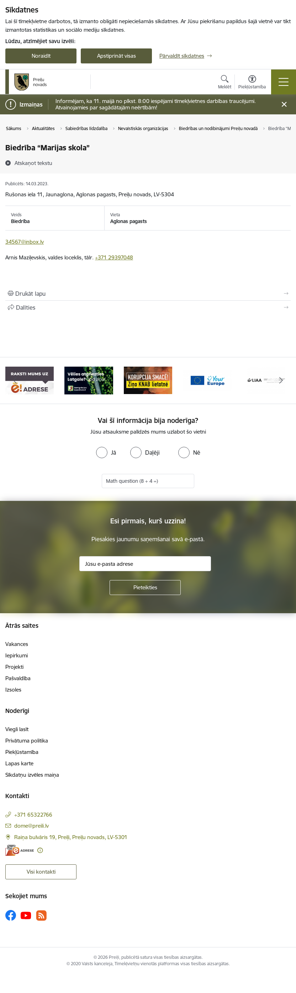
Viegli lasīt (16, 729)
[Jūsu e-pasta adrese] (145, 563)
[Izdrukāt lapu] (148, 293)
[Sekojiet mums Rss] (41, 915)
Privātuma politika (26, 740)
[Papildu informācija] (40, 850)
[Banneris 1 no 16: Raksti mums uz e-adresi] (29, 380)
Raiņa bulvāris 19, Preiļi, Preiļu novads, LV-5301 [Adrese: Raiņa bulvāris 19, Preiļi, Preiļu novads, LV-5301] (70, 837)
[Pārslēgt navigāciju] (283, 81)
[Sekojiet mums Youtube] (26, 915)
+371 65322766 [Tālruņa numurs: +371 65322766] (33, 814)
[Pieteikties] (145, 587)
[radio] (106, 452)
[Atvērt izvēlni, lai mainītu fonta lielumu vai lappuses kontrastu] (252, 83)
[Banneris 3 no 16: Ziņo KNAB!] (148, 380)
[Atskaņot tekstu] (33, 163)
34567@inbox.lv (24, 241)
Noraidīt (41, 55)
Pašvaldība (18, 678)
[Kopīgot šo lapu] (148, 307)
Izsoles (13, 689)
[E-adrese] (19, 850)
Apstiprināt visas (116, 55)
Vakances (16, 644)
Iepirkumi (16, 655)
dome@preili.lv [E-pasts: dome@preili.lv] (31, 825)
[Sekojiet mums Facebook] (10, 915)
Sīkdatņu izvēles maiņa (32, 774)
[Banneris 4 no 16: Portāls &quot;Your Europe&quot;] (207, 380)
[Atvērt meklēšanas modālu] (225, 83)
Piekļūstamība (21, 752)
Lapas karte (19, 763)
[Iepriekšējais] (15, 380)
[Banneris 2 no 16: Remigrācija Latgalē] (88, 380)
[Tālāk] (281, 380)
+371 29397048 (114, 257)
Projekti (14, 666)
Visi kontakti (41, 871)
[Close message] (284, 104)
